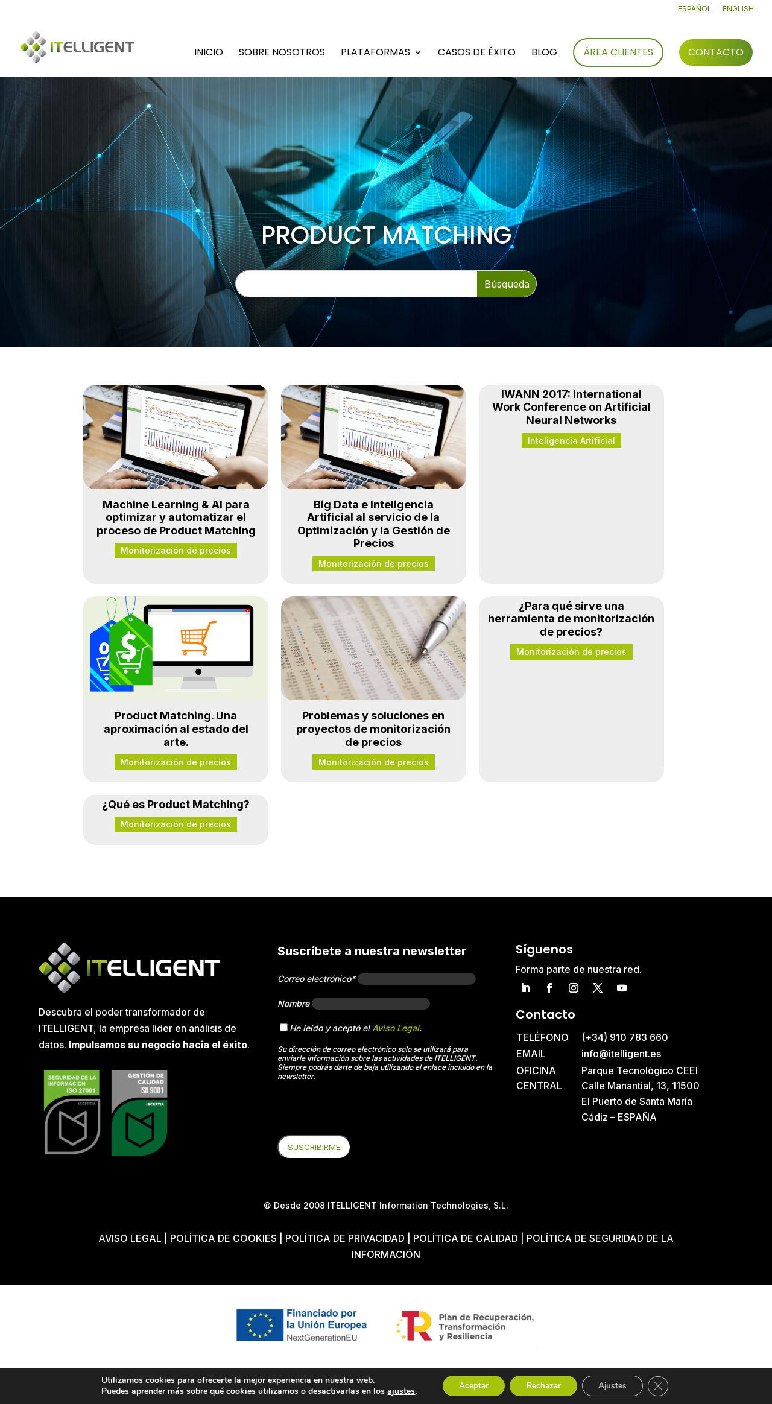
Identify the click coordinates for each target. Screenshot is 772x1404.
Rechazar (543, 1385)
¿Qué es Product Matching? (176, 804)
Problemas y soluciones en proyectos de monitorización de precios (373, 728)
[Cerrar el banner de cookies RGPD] (665, 1385)
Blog (544, 53)
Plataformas (375, 53)
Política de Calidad (465, 1238)
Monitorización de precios (176, 550)
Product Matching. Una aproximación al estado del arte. (176, 728)
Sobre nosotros (282, 53)
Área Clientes (618, 52)
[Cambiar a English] (738, 11)
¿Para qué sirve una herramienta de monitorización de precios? (571, 618)
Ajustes (616, 1385)
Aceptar (469, 1385)
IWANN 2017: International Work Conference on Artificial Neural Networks (571, 407)
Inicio (208, 53)
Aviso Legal (395, 1028)
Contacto (716, 52)
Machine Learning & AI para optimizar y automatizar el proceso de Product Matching (176, 517)
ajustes (394, 1390)
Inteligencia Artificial (571, 440)
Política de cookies (224, 1238)
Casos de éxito (477, 53)
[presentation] (369, 1111)
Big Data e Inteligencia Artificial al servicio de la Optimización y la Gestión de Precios (373, 524)
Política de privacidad (345, 1238)
